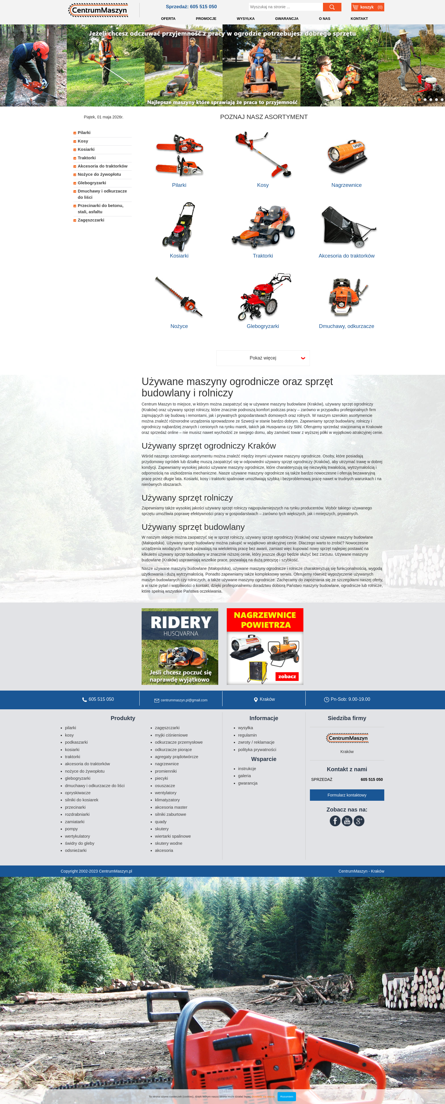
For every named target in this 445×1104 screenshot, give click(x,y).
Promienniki (166, 771)
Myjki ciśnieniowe (171, 735)
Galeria (244, 775)
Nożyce (179, 326)
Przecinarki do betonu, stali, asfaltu (100, 208)
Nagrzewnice (346, 185)
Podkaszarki (76, 742)
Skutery (162, 828)
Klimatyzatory (167, 799)
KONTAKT (359, 19)
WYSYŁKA (246, 19)
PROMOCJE (206, 19)
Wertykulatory (77, 836)
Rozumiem (286, 1096)
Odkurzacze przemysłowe (179, 742)
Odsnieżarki (76, 850)
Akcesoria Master (171, 807)
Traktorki (263, 256)
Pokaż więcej (263, 358)
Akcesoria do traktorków (347, 256)
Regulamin (247, 735)
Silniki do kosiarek (81, 799)
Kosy (263, 185)
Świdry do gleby (79, 843)
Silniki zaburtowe (170, 814)
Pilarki (179, 185)
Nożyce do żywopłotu (99, 174)
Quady (161, 821)
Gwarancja (247, 783)
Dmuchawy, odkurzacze (346, 326)
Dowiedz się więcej (263, 1096)
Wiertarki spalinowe (173, 836)
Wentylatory (166, 792)
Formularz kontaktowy (347, 795)
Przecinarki (75, 807)
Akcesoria (164, 850)
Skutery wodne (168, 843)
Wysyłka (245, 727)
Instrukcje (247, 768)
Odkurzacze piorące (173, 749)
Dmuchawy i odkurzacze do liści (102, 194)
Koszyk (367, 7)
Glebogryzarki (263, 326)
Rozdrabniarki (77, 814)
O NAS (324, 19)
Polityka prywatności (257, 749)
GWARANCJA (287, 19)
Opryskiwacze (78, 792)
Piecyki (161, 778)
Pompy (71, 828)
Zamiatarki (74, 821)
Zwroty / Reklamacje (256, 742)
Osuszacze (165, 785)
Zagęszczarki (91, 220)
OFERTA (168, 19)
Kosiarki (179, 256)
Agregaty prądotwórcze (176, 756)
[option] (222, 65)
